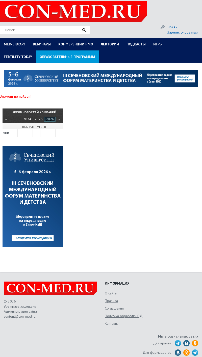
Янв (6, 133)
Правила (111, 300)
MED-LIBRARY (14, 44)
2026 (50, 119)
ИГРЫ (158, 44)
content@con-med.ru (20, 316)
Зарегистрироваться (182, 32)
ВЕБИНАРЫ (42, 44)
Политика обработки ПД (123, 316)
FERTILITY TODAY (18, 56)
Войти (172, 27)
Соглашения (114, 308)
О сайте (111, 293)
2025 (39, 119)
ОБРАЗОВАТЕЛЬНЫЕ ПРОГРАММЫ (67, 56)
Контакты (111, 323)
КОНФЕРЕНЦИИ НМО (75, 44)
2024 (27, 119)
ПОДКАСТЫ (136, 44)
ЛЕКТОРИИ (110, 44)
